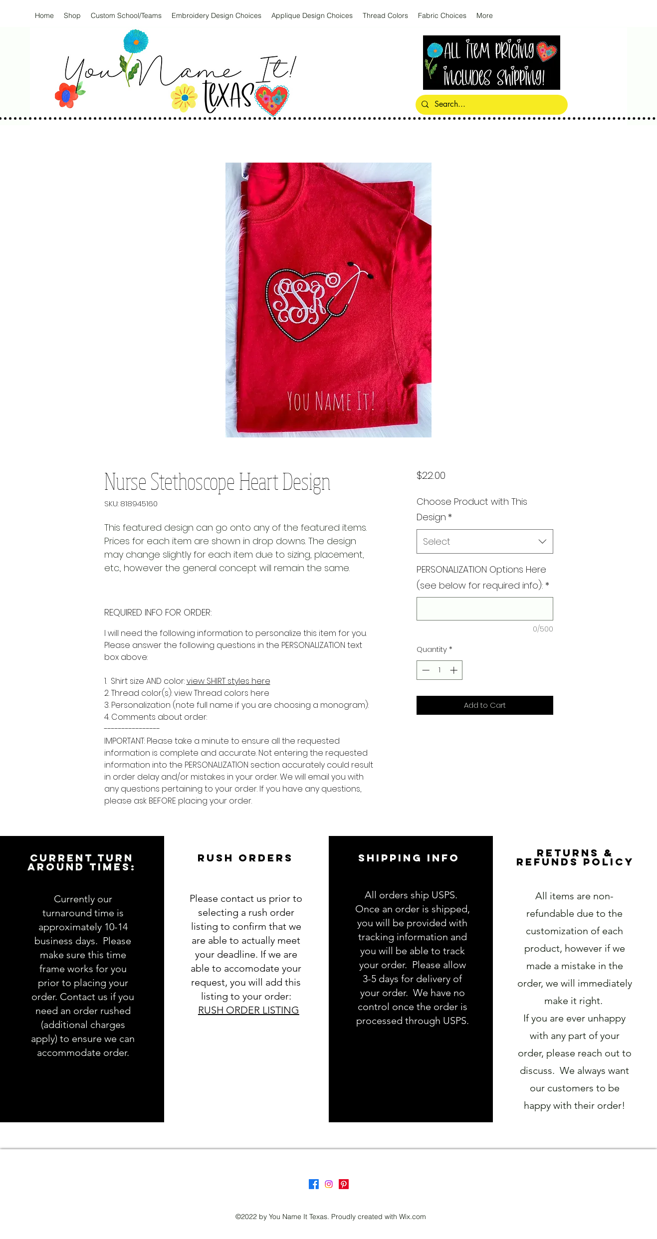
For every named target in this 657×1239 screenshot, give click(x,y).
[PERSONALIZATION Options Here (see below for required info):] (484, 609)
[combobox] (485, 541)
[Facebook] (314, 1184)
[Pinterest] (344, 1184)
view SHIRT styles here (228, 681)
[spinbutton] (440, 670)
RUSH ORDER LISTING (248, 1010)
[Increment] (454, 670)
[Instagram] (329, 1184)
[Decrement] (425, 670)
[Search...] (491, 105)
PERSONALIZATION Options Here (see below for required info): (483, 577)
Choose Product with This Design (472, 509)
